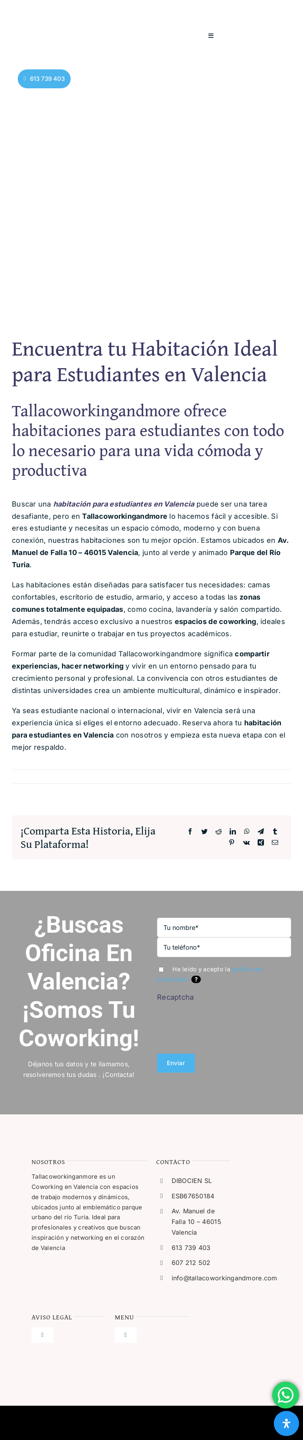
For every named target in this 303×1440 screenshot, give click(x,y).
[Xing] (261, 842)
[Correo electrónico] (275, 842)
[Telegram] (261, 831)
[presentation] (211, 1024)
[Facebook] (190, 831)
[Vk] (246, 842)
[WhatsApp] (247, 831)
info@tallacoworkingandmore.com (224, 1278)
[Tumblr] (275, 831)
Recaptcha (175, 997)
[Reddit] (218, 831)
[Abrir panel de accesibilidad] (286, 1423)
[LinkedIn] (233, 831)
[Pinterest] (231, 842)
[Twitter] (204, 831)
